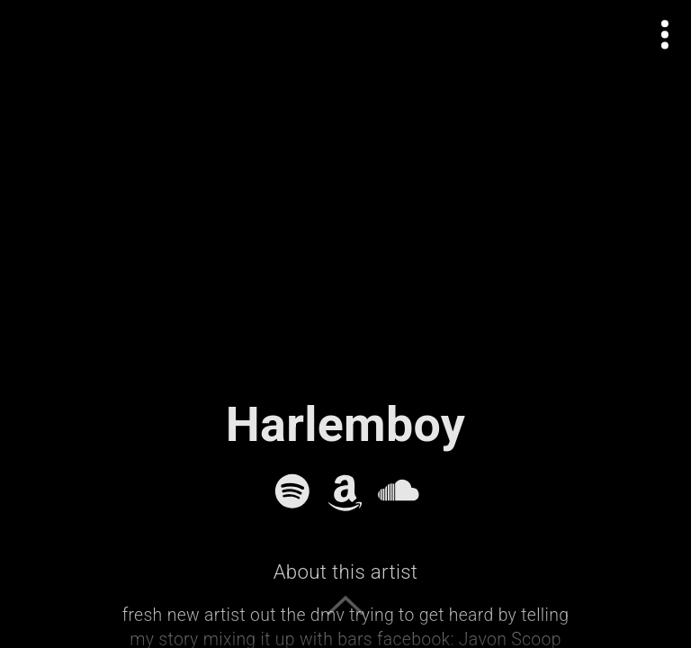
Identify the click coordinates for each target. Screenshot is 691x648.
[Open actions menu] (665, 34)
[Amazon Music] (345, 491)
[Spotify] (292, 491)
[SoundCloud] (398, 491)
